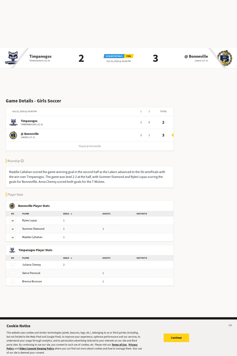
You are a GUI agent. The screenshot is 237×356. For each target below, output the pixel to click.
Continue (176, 341)
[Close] (230, 329)
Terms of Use (119, 347)
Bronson (32, 281)
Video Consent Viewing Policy (36, 351)
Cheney (31, 265)
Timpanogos (40, 56)
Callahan (32, 237)
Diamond (33, 229)
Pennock (31, 273)
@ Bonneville (196, 56)
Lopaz (29, 220)
